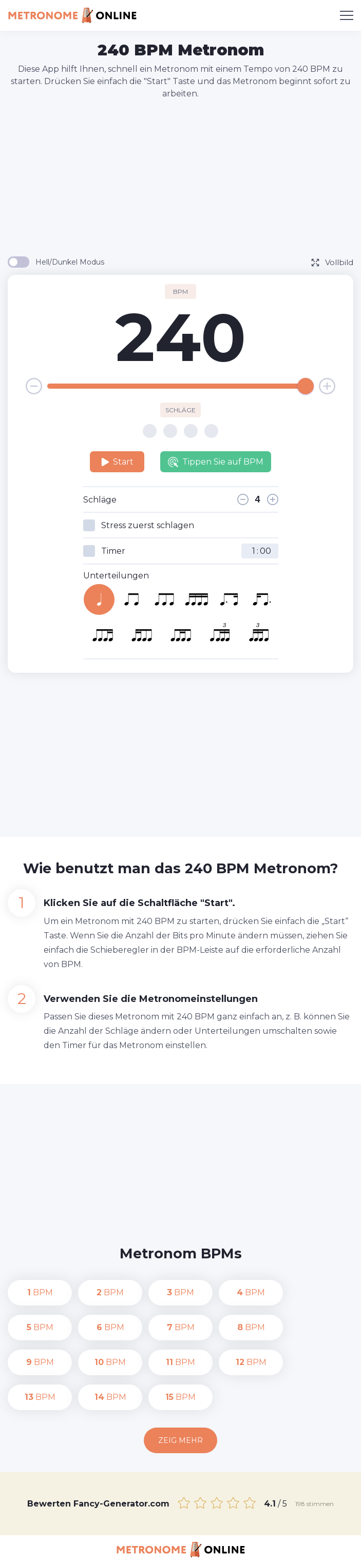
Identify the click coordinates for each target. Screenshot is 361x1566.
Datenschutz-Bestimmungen (155, 1551)
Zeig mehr (180, 1405)
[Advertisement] (184, 177)
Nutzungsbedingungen (256, 1551)
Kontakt (79, 1551)
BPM (40, 1292)
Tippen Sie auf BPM (215, 462)
